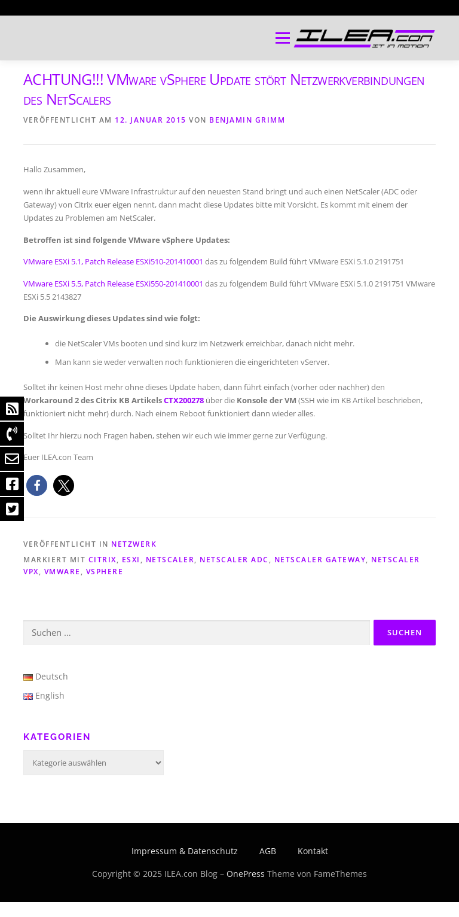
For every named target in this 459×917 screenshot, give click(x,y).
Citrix (102, 560)
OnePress (246, 873)
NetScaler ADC (234, 560)
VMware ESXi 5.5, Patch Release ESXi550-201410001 (113, 283)
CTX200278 (184, 400)
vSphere (105, 571)
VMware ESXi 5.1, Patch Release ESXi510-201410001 (113, 261)
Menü (282, 37)
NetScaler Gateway (320, 560)
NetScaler (170, 560)
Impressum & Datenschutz (184, 851)
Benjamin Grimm (247, 120)
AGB (267, 851)
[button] (36, 485)
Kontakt (313, 851)
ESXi (131, 560)
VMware (62, 571)
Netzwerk (134, 544)
